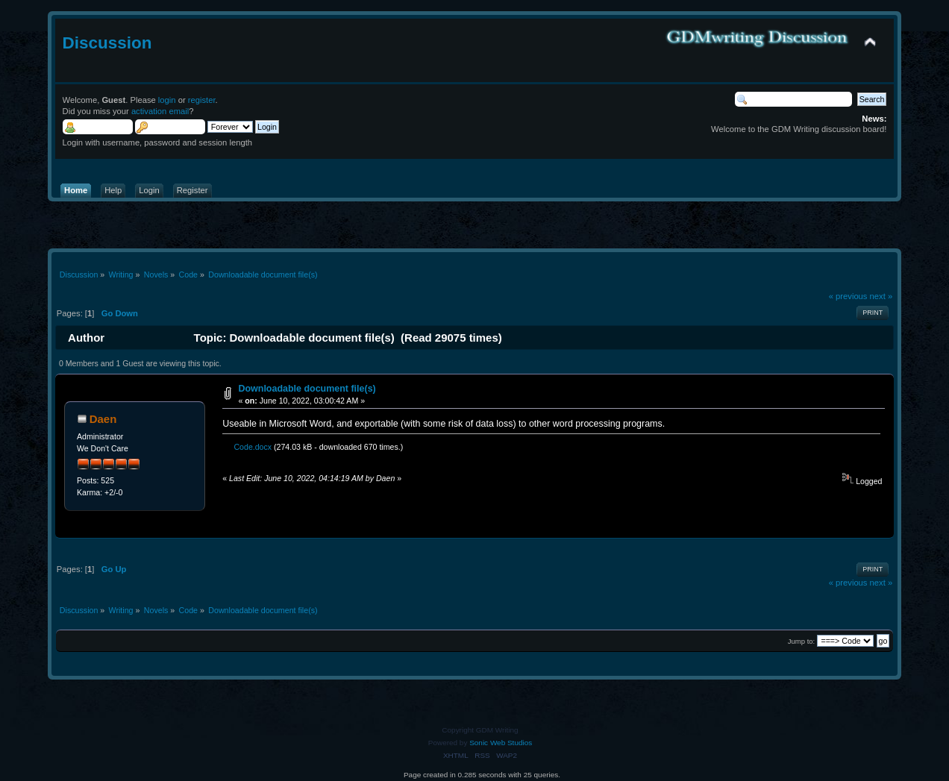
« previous (848, 296)
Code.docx (249, 446)
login (167, 99)
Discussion (107, 43)
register (202, 99)
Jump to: (801, 641)
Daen (103, 419)
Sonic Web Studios (500, 742)
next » (881, 296)
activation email (160, 111)
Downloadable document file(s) (306, 388)
